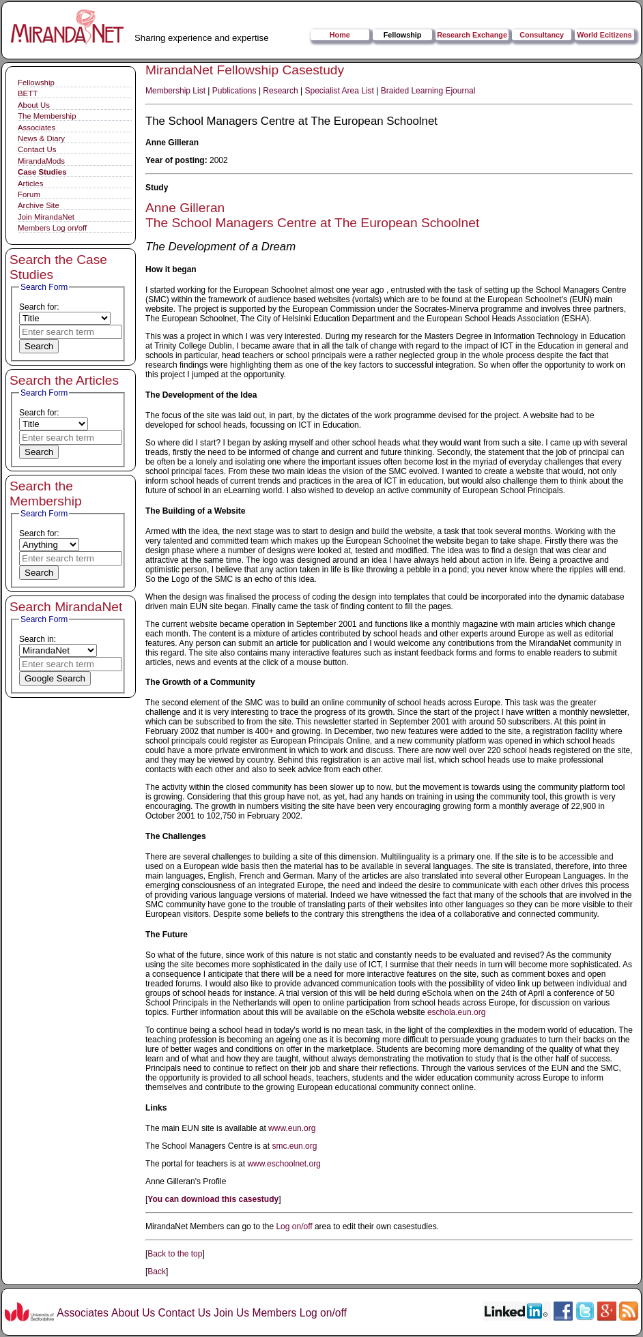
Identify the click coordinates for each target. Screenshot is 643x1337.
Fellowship (403, 35)
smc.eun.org (294, 1146)
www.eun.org (291, 1128)
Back (156, 1271)
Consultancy (541, 35)
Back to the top (174, 1254)
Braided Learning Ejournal (428, 91)
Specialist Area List (339, 91)
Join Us (231, 1313)
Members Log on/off (52, 228)
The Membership (47, 116)
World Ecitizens (604, 35)
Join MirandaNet (46, 217)
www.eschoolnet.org (283, 1164)
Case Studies (42, 172)
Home (340, 35)
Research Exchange (472, 35)
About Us (34, 105)
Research (280, 91)
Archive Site (38, 205)
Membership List (175, 91)
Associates (36, 127)
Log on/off (294, 1226)
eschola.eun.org (456, 1012)
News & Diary (41, 138)
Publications (234, 91)
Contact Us (37, 149)
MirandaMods (41, 161)
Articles (30, 183)
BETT (28, 93)
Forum (29, 194)
